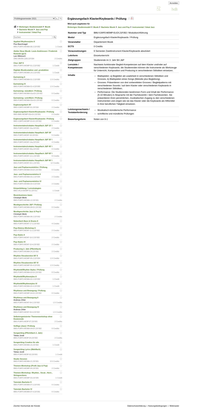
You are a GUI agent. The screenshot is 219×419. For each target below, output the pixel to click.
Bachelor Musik (26, 30)
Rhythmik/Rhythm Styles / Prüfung (29, 270)
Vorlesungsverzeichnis (38, 9)
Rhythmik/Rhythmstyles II (25, 277)
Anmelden (174, 3)
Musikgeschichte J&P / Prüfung (28, 205)
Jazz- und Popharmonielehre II (27, 174)
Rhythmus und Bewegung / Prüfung (30, 291)
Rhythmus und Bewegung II (26, 298)
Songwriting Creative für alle (27, 342)
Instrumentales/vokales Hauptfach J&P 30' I (33, 140)
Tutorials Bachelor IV (23, 389)
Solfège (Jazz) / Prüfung (24, 326)
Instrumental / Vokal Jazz (143, 27)
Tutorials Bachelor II (23, 382)
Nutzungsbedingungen (157, 406)
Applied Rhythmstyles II (24, 41)
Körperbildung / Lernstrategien (28, 188)
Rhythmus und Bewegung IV (27, 307)
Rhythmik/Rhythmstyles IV (26, 284)
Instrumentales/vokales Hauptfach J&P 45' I (33, 146)
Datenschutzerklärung (136, 406)
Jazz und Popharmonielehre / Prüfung (31, 167)
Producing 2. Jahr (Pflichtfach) (27, 249)
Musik (47, 27)
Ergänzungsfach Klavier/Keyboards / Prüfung (34, 112)
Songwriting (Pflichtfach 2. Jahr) (28, 333)
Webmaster (174, 406)
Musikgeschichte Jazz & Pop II (27, 211)
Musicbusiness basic (23, 195)
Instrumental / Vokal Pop (30, 32)
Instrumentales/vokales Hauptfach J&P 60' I (33, 153)
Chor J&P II (19, 63)
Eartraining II (19, 77)
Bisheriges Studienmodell (30, 27)
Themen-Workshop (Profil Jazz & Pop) (31, 366)
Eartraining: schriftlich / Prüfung (28, 98)
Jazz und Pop (42, 30)
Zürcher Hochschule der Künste (27, 406)
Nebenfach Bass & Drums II (26, 221)
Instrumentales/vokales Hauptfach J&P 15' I (33, 126)
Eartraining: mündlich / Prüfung (28, 91)
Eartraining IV (20, 84)
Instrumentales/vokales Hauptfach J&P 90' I (33, 160)
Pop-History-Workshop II (25, 228)
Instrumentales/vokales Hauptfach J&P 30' (33, 133)
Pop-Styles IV (20, 242)
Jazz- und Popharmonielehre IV (28, 181)
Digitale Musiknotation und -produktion (31, 70)
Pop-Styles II (19, 235)
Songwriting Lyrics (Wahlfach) (27, 349)
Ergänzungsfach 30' (23, 105)
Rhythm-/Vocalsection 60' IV (26, 263)
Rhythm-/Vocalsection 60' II (26, 256)
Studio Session (21, 359)
